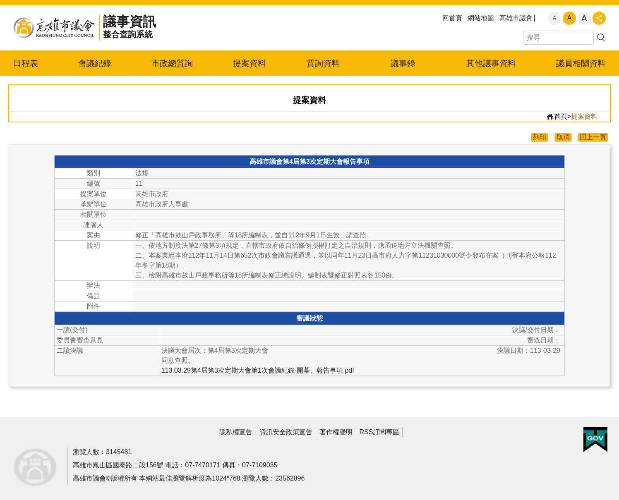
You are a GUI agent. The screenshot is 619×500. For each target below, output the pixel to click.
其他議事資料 (491, 63)
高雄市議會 (516, 18)
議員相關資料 (581, 63)
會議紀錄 (94, 63)
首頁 (556, 116)
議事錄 (403, 63)
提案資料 (249, 63)
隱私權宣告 (235, 431)
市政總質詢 (172, 63)
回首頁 (452, 18)
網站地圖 (481, 18)
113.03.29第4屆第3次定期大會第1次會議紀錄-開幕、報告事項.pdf (257, 370)
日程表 (25, 63)
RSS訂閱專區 (380, 431)
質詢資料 (323, 63)
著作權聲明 (336, 431)
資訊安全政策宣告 (285, 431)
